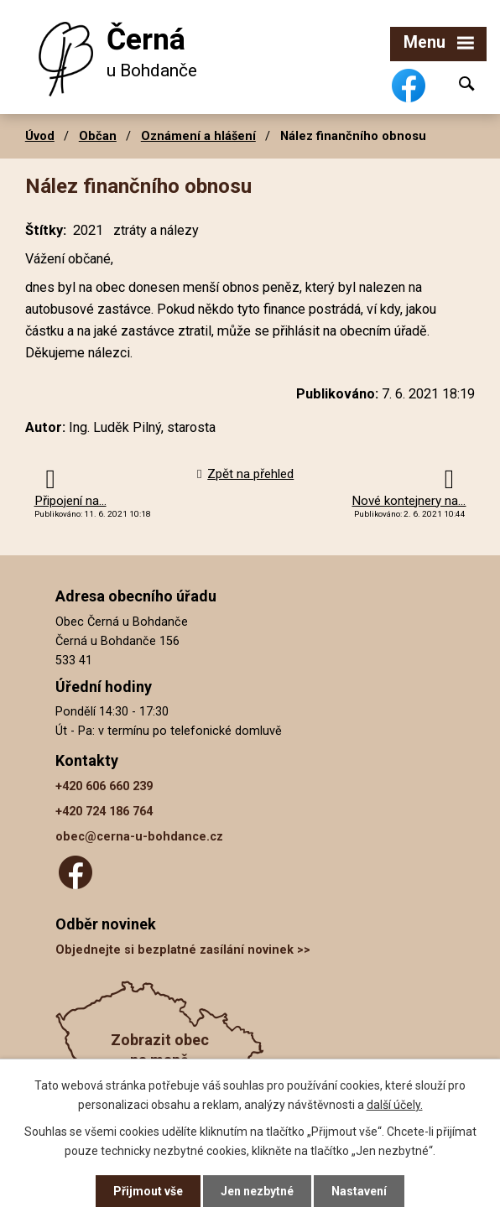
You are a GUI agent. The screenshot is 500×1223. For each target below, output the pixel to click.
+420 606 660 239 (104, 786)
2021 (88, 230)
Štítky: (45, 230)
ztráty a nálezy (156, 230)
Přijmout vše (148, 1191)
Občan (98, 135)
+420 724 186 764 (104, 811)
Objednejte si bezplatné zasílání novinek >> (182, 950)
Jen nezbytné (257, 1191)
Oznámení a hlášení (198, 135)
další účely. (395, 1104)
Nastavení (359, 1191)
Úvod (40, 135)
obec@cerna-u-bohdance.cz (139, 837)
